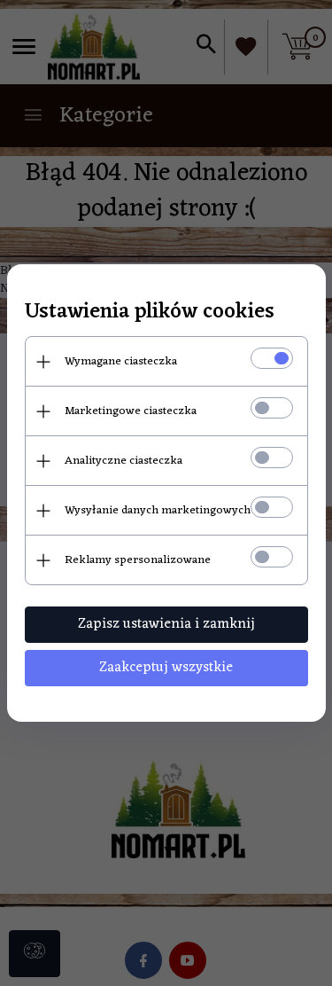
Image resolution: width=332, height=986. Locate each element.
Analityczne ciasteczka (123, 460)
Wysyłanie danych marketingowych (158, 510)
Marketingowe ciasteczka (131, 411)
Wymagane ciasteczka (121, 361)
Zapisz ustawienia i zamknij (166, 624)
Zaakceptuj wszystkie (166, 667)
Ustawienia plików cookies (149, 312)
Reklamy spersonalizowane (138, 560)
